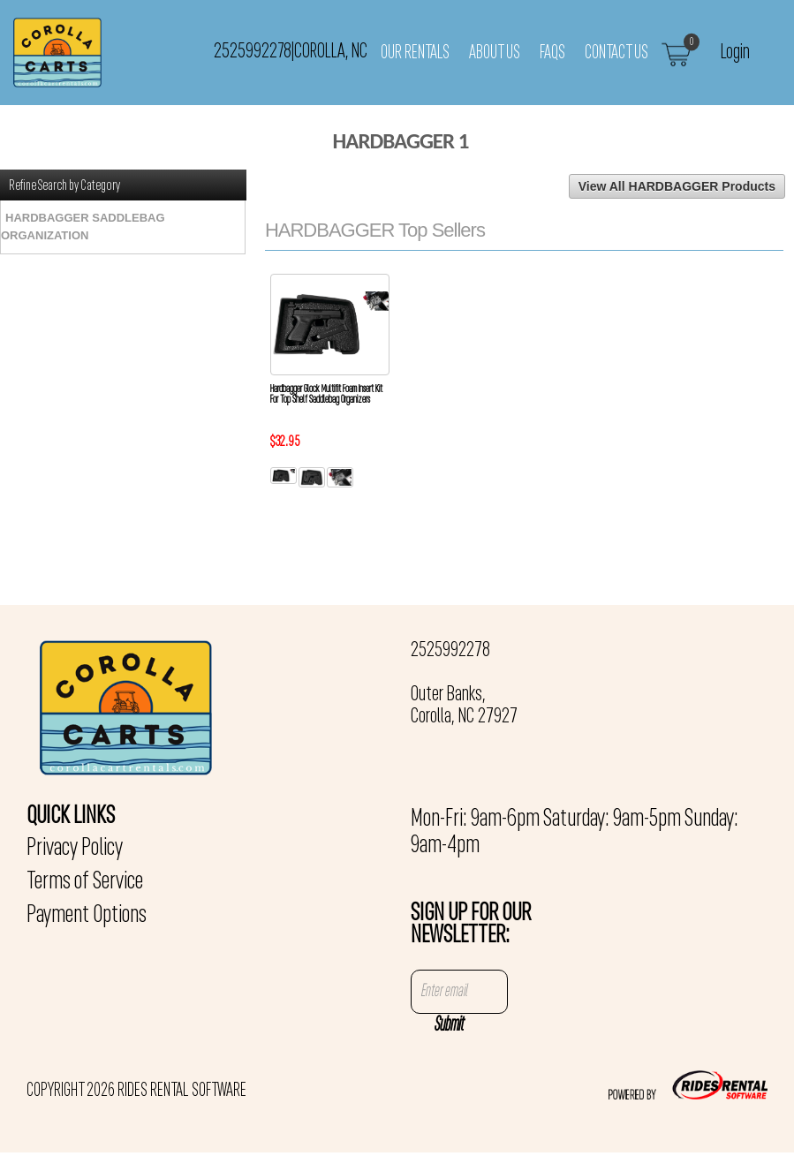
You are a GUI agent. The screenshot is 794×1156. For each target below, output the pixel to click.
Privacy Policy (74, 848)
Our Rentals (415, 53)
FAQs (552, 53)
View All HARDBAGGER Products (676, 186)
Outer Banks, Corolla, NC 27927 (464, 706)
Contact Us (616, 53)
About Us (494, 53)
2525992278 (450, 650)
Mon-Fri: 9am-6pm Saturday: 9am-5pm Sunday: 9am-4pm (574, 832)
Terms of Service (84, 882)
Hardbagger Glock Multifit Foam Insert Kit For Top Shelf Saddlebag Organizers (326, 394)
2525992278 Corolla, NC (290, 52)
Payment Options (86, 915)
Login (735, 52)
